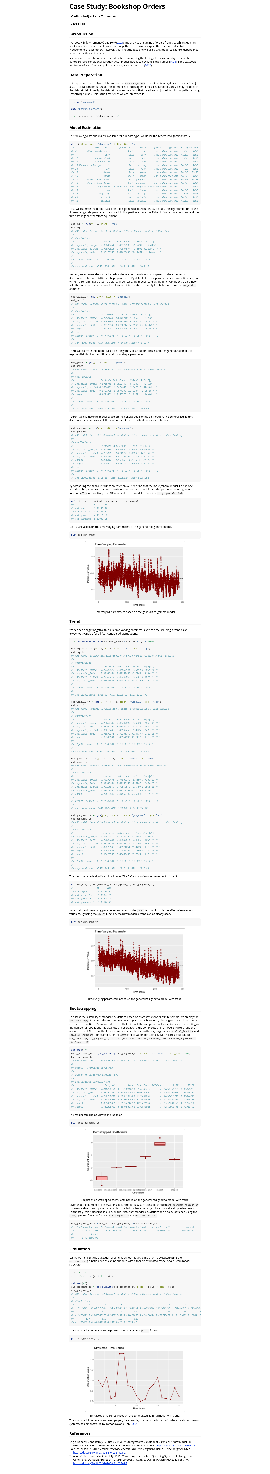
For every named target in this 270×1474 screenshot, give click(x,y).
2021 (120, 42)
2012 (148, 65)
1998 (173, 61)
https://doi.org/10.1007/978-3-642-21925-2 (99, 1459)
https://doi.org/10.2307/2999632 (175, 1452)
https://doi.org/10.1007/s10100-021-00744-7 (100, 1469)
